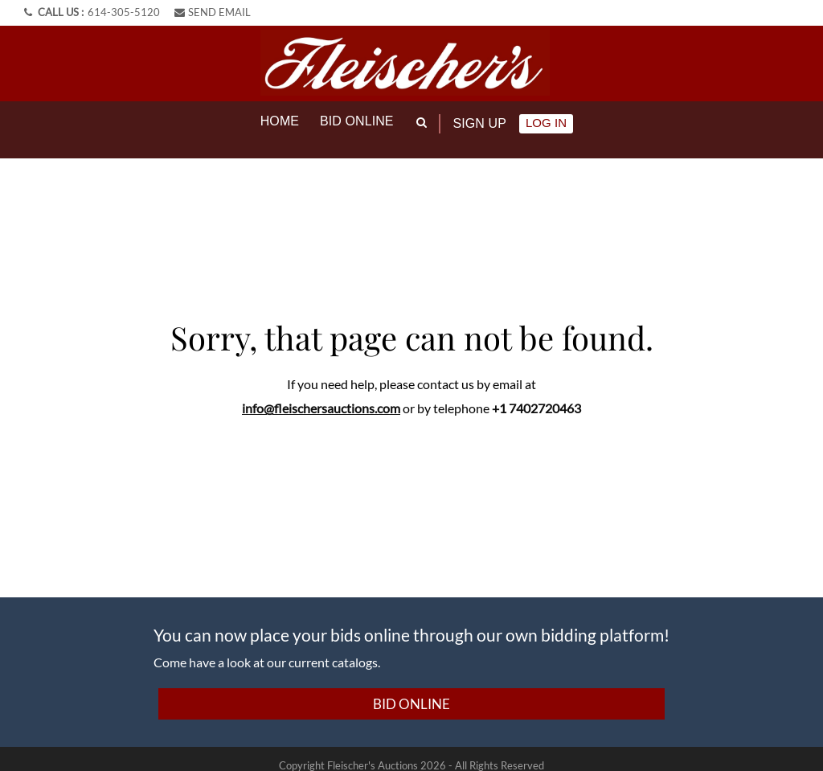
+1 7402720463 (536, 393)
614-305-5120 (124, 12)
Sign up (479, 123)
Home (279, 121)
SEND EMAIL (212, 12)
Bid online (357, 121)
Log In (546, 122)
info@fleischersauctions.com (321, 393)
